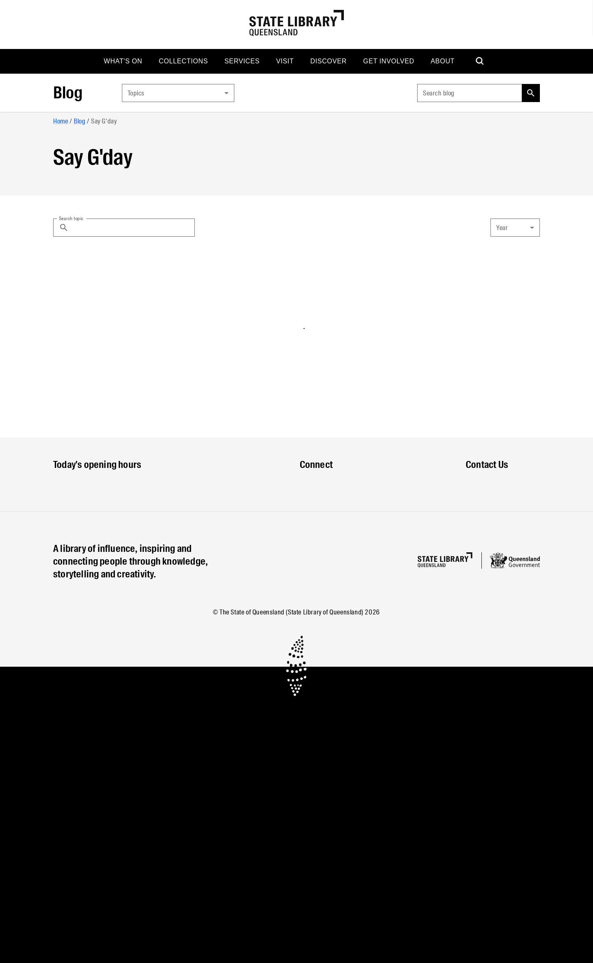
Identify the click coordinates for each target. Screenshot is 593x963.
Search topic (71, 218)
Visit (285, 61)
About (443, 61)
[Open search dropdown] (480, 61)
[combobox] (178, 93)
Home (60, 121)
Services (241, 61)
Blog (67, 92)
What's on (123, 61)
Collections (183, 61)
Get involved (388, 61)
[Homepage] (445, 560)
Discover (328, 61)
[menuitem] (123, 61)
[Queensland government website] (515, 560)
